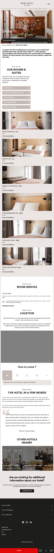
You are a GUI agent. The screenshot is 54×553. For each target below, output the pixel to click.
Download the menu (8, 305)
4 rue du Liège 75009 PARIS (10, 35)
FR (46, 4)
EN (49, 4)
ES (51, 4)
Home (4, 45)
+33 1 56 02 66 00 (7, 37)
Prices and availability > (8, 136)
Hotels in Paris (11, 45)
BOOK (19, 550)
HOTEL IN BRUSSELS (7, 514)
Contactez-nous (19, 37)
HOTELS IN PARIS (6, 505)
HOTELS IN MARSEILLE (7, 510)
